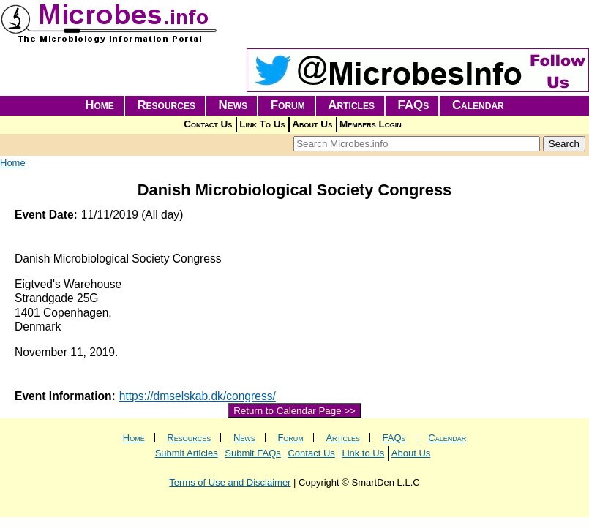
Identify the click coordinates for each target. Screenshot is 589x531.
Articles (351, 105)
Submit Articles (186, 453)
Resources (166, 105)
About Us (312, 123)
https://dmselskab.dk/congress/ (197, 396)
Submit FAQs (253, 453)
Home (99, 105)
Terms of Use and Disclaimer (229, 482)
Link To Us (262, 123)
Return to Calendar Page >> (294, 410)
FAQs (413, 105)
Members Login (370, 123)
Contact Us (208, 123)
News (233, 105)
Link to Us (363, 453)
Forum (288, 105)
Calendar (478, 105)
